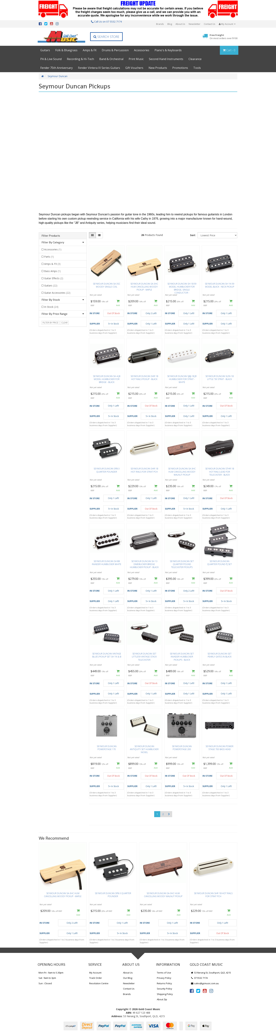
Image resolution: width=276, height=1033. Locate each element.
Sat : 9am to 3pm (47, 977)
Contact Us (209, 24)
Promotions (180, 68)
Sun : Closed (45, 983)
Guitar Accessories (57, 292)
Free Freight (223, 36)
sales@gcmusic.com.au (205, 983)
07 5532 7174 (199, 977)
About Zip (162, 999)
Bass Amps (52, 271)
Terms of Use (164, 972)
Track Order (95, 977)
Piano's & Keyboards (168, 50)
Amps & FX (89, 50)
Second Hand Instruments (166, 59)
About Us (180, 24)
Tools (197, 68)
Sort (192, 235)
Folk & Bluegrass (66, 50)
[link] (192, 991)
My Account (95, 972)
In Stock (51, 306)
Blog (169, 24)
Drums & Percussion (115, 50)
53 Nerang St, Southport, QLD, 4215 (211, 972)
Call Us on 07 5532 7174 (106, 21)
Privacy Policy (164, 977)
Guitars (45, 50)
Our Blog (127, 977)
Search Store (106, 37)
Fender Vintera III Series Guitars (99, 68)
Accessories (141, 50)
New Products (158, 68)
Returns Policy (164, 983)
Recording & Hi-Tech (80, 59)
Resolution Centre (98, 983)
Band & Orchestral (111, 59)
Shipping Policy (165, 994)
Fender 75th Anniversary (56, 68)
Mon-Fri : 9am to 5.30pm (51, 972)
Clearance (195, 59)
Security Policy (164, 988)
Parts (49, 256)
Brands (160, 24)
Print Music (136, 59)
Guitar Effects (53, 278)
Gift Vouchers (134, 68)
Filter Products (51, 235)
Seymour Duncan (57, 76)
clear (64, 322)
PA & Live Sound (51, 59)
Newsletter (194, 24)
